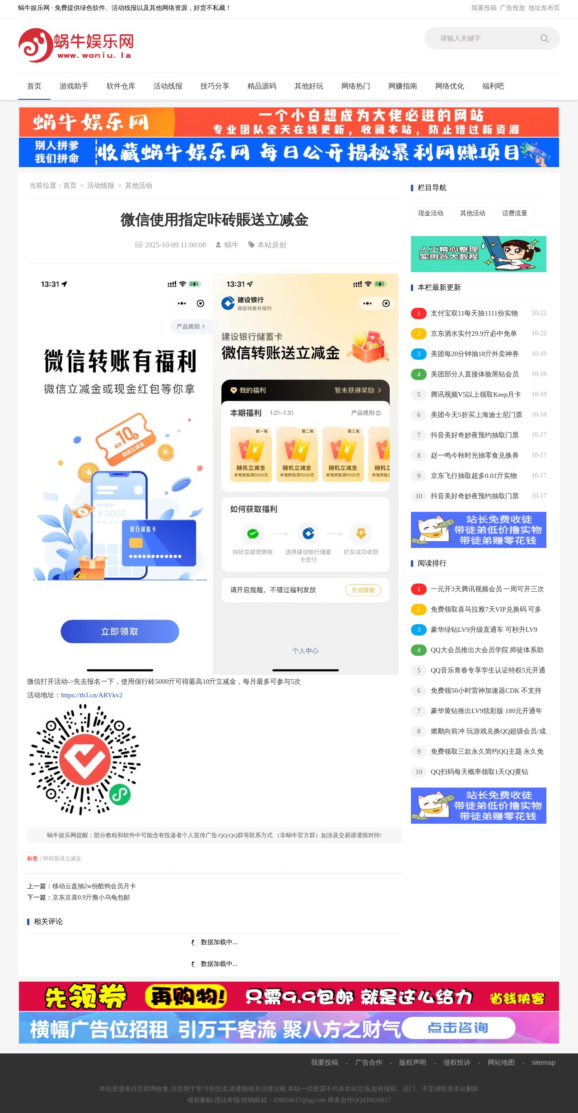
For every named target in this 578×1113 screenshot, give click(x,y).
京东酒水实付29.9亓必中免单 (464, 333)
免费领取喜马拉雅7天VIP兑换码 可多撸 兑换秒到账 (476, 610)
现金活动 (430, 213)
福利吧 (497, 86)
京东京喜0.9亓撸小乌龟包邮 (91, 897)
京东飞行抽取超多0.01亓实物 (464, 476)
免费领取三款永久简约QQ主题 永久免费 (477, 752)
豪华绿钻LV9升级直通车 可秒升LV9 (474, 629)
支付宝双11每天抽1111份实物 (464, 313)
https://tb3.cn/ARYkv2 (91, 695)
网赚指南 (406, 86)
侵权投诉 (457, 1062)
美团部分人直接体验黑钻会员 (465, 374)
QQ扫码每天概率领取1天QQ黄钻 (469, 772)
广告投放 (512, 8)
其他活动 (138, 185)
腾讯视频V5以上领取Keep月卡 (466, 394)
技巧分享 (218, 86)
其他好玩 (312, 86)
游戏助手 (78, 86)
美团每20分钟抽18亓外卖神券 (465, 354)
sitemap (543, 1062)
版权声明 (412, 1062)
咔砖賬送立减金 (62, 858)
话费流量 (514, 213)
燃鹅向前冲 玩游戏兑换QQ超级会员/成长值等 (478, 732)
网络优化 (453, 86)
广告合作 (368, 1062)
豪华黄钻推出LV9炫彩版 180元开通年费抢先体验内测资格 (476, 711)
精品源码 (265, 86)
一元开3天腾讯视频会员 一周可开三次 (477, 589)
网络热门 (359, 86)
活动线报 (172, 86)
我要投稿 (484, 8)
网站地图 (501, 1062)
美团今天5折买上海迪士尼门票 (466, 415)
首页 (34, 86)
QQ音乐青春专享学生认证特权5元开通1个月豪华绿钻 (478, 671)
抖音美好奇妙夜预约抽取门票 (465, 435)
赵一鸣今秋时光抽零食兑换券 (465, 455)
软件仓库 (125, 86)
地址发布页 (544, 8)
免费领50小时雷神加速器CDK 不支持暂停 (476, 691)
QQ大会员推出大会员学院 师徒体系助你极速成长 (477, 651)
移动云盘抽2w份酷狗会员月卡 (94, 886)
